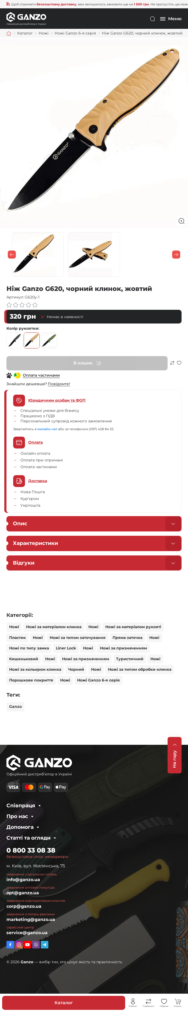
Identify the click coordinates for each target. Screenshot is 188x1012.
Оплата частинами (41, 375)
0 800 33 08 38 (30, 850)
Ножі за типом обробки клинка (139, 669)
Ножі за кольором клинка (35, 669)
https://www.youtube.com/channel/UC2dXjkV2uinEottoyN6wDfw (27, 944)
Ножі (14, 626)
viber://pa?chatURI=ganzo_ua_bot (36, 944)
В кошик (83, 363)
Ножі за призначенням (123, 648)
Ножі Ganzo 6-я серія (98, 680)
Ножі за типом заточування (78, 637)
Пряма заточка (127, 637)
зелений (49, 340)
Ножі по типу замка (29, 648)
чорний (14, 340)
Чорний (76, 669)
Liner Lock (66, 648)
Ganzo (15, 706)
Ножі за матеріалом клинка (53, 626)
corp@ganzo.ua (23, 906)
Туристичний (129, 658)
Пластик (17, 637)
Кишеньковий (23, 658)
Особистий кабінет (133, 1001)
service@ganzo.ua (27, 932)
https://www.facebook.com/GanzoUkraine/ (10, 944)
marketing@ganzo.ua (30, 919)
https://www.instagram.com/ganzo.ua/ (19, 944)
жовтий (31, 340)
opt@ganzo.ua (22, 892)
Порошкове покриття (31, 680)
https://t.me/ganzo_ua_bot (44, 944)
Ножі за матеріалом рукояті (133, 626)
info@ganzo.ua (23, 879)
